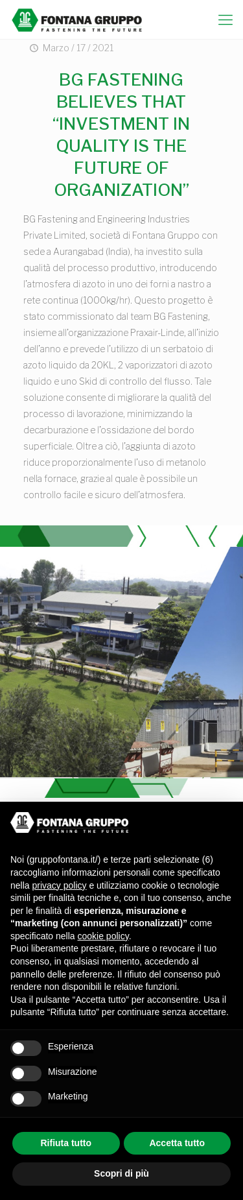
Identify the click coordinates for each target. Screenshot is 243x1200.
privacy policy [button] (59, 885)
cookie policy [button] (103, 936)
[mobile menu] (225, 19)
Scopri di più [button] (121, 1173)
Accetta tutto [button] (177, 1143)
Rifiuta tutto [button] (65, 1143)
